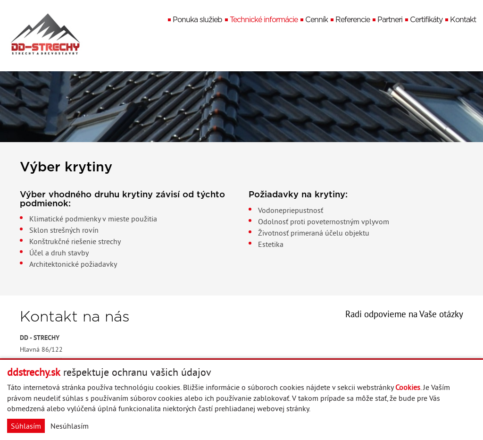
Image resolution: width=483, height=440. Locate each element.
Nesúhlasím (69, 426)
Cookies (407, 387)
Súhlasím (26, 426)
